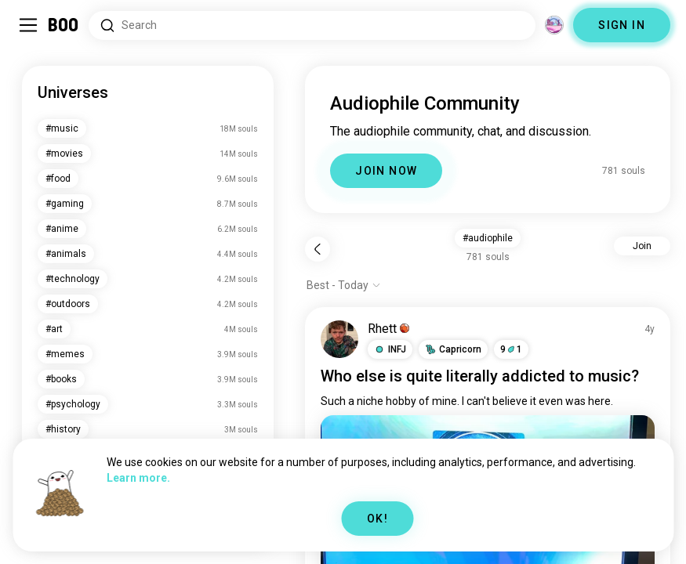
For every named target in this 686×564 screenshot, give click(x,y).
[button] (390, 349)
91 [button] (511, 349)
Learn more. (138, 478)
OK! (377, 518)
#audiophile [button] (488, 238)
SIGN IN (621, 25)
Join (642, 245)
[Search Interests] (312, 25)
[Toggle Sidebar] (28, 25)
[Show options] (344, 285)
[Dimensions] (554, 25)
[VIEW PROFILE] (339, 339)
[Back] (317, 249)
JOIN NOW (386, 170)
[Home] (64, 25)
